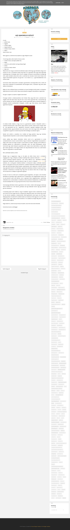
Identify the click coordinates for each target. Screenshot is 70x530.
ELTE (58, 270)
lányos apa (53, 369)
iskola (59, 333)
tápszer (60, 472)
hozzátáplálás (54, 327)
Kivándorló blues (54, 354)
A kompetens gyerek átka (56, 205)
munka (62, 390)
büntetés (62, 249)
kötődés (62, 361)
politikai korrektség (55, 422)
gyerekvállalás (54, 310)
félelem (53, 291)
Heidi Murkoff (59, 321)
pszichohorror (62, 426)
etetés (53, 285)
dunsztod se (54, 262)
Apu (12, 222)
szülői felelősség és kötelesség (57, 466)
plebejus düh (54, 420)
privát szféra (60, 424)
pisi (62, 418)
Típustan (58, 476)
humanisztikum (61, 327)
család (53, 253)
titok (64, 476)
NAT (52, 394)
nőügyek (57, 407)
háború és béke (54, 317)
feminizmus (60, 293)
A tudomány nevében (55, 218)
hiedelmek (61, 323)
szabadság (53, 445)
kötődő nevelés (54, 363)
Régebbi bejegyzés (42, 269)
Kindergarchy (54, 352)
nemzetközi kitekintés (55, 399)
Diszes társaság (62, 180)
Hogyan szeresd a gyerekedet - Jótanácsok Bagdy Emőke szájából (62, 170)
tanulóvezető (54, 472)
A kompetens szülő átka (55, 207)
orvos (59, 409)
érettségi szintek (54, 279)
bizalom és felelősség (60, 241)
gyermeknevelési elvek (55, 312)
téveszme (53, 476)
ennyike (60, 277)
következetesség (62, 363)
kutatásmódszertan (55, 367)
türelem (53, 487)
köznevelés (62, 365)
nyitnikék (63, 407)
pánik (62, 413)
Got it (63, 2)
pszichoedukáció (54, 426)
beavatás (58, 232)
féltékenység (59, 291)
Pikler (58, 418)
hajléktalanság (54, 319)
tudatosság (53, 485)
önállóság (53, 411)
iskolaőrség (53, 335)
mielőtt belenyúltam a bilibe (56, 388)
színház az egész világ (61, 455)
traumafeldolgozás (55, 483)
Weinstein (59, 495)
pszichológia (54, 428)
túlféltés (59, 485)
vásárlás (53, 493)
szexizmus (53, 455)
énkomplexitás (54, 277)
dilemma (24, 32)
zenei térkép (58, 497)
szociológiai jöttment (55, 460)
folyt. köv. (53, 298)
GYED (52, 306)
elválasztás (53, 272)
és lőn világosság (54, 283)
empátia (61, 274)
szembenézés (54, 451)
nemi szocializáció (55, 396)
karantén (53, 346)
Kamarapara (54, 344)
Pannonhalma (54, 415)
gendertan (60, 300)
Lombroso (53, 375)
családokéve (59, 253)
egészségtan (54, 264)
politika (60, 420)
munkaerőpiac (54, 392)
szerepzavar (59, 453)
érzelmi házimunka (55, 281)
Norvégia (53, 405)
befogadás (60, 234)
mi (64, 386)
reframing (60, 428)
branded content (62, 247)
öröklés (57, 413)
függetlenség (54, 300)
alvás (52, 222)
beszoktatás (54, 239)
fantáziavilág (54, 287)
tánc (58, 470)
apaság (53, 228)
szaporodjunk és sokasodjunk (57, 449)
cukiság (60, 251)
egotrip (59, 264)
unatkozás (53, 489)
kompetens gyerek (55, 357)
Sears (58, 436)
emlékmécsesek (54, 274)
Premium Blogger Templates (36, 526)
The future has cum (62, 137)
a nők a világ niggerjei (55, 213)
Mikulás (53, 390)
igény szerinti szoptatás (55, 331)
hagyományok (62, 317)
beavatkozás (54, 234)
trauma (61, 481)
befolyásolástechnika (55, 237)
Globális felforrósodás (55, 304)
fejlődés (53, 289)
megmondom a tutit (61, 382)
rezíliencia (59, 434)
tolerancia (53, 479)
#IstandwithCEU (54, 203)
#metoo (61, 203)
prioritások (53, 424)
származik (42, 157)
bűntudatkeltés (54, 251)
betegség (59, 239)
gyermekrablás (54, 314)
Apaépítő (62, 224)
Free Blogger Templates (46, 526)
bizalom (53, 241)
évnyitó (57, 285)
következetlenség (54, 365)
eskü (60, 283)
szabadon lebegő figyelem (60, 443)
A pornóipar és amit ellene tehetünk (58, 216)
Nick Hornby (62, 401)
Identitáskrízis (54, 329)
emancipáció (60, 272)
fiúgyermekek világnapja (56, 295)
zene (52, 497)
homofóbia (59, 325)
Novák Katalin (59, 405)
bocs (59, 243)
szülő (52, 464)
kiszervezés (61, 352)
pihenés (53, 418)
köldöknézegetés (54, 359)
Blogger (26, 272)
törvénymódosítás (55, 481)
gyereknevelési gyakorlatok (56, 308)
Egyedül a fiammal (55, 266)
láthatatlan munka (61, 369)
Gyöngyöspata (61, 314)
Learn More (58, 2)
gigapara (57, 302)
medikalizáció (59, 380)
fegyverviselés (60, 287)
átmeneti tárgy (59, 228)
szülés (60, 462)
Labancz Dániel (41, 161)
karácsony (60, 344)
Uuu (58, 489)
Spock (53, 443)
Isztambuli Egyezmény (55, 340)
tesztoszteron (60, 474)
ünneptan (53, 491)
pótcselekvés (63, 422)
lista (58, 373)
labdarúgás (63, 367)
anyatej (53, 224)
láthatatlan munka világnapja (56, 371)
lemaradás (53, 373)
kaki (59, 342)
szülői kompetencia (55, 468)
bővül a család (54, 247)
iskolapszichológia (61, 335)
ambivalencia (58, 222)
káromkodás (59, 346)
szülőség (62, 468)
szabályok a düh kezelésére (56, 447)
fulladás (58, 298)
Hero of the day (54, 323)
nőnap (53, 407)
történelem (59, 479)
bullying (57, 249)
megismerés (54, 382)
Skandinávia (54, 441)
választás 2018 (59, 491)
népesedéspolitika (55, 401)
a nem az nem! (54, 211)
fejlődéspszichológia (60, 289)
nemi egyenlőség (58, 394)
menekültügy (54, 384)
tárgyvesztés (54, 474)
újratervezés (59, 487)
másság (53, 380)
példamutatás (61, 415)
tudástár (62, 483)
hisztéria (53, 325)
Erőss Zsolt (61, 279)
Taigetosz (53, 470)
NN (52, 403)
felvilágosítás (54, 293)
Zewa (64, 497)
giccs (52, 302)
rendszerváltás (61, 432)
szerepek (53, 453)
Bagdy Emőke (60, 230)
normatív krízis (57, 403)
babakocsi (53, 230)
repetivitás (53, 434)
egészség (60, 262)
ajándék (59, 220)
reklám (62, 430)
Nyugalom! (53, 409)
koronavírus (62, 357)
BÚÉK (52, 249)
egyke (61, 266)
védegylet (58, 493)
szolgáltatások (54, 462)
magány (59, 375)
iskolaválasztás (54, 338)
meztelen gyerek (59, 386)
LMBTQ (63, 373)
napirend (60, 392)
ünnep (63, 489)
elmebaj (62, 268)
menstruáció (61, 384)
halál (60, 319)
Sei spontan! (54, 439)
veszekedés (54, 495)
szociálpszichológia (55, 458)
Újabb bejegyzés (6, 269)
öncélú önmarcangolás (61, 411)
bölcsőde (61, 245)
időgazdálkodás (61, 329)
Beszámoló (63, 237)
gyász (63, 304)
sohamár (59, 441)
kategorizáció (54, 348)
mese (52, 386)
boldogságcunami (55, 245)
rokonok (53, 436)
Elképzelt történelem (55, 268)
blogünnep (53, 243)
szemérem (60, 451)
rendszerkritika (54, 432)
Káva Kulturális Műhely (55, 350)
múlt (57, 390)
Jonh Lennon (54, 342)
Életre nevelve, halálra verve (61, 159)
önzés (53, 413)
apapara (59, 226)
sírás (59, 439)
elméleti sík (53, 270)
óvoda (64, 409)
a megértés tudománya (55, 209)
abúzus (62, 218)
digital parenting (61, 258)
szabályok (59, 445)
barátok (53, 232)
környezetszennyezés (55, 361)
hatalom (53, 321)
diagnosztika (54, 258)
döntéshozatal (59, 260)
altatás (64, 220)
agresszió (53, 220)
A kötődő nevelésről (60, 148)
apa (57, 224)
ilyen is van (53, 333)
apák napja (53, 226)
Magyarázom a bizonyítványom (57, 378)
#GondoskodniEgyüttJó (55, 201)
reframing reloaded (55, 430)
